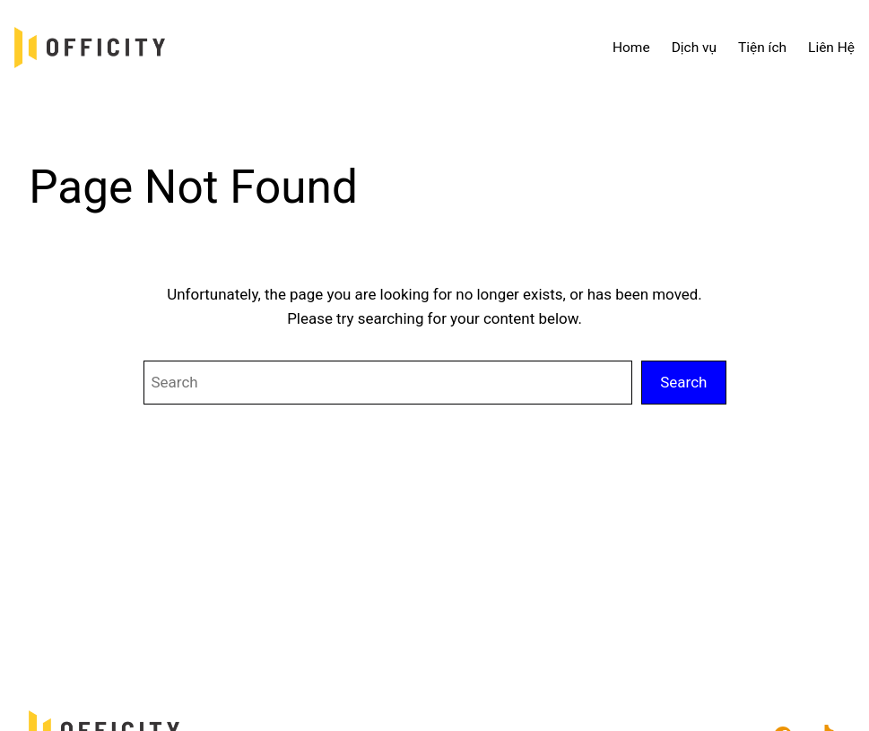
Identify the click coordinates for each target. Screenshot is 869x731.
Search (683, 382)
